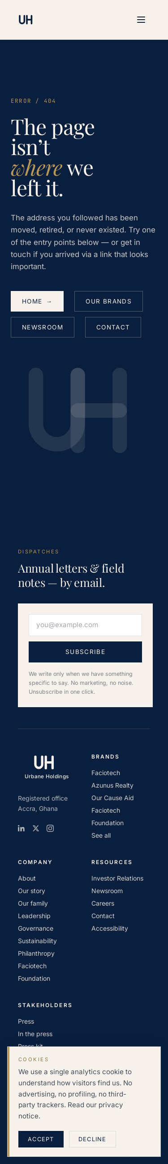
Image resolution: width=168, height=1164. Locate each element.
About (27, 878)
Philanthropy (36, 953)
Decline (92, 1139)
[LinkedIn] (21, 828)
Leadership (34, 915)
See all (101, 835)
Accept (41, 1139)
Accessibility (109, 928)
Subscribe (85, 651)
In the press (35, 1033)
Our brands (109, 301)
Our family (33, 903)
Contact (113, 327)
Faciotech (105, 772)
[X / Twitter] (35, 828)
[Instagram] (50, 828)
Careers (102, 903)
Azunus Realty (112, 785)
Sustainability (37, 941)
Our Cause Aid (112, 797)
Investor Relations (117, 878)
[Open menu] (141, 20)
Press (26, 1021)
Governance (35, 928)
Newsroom (42, 327)
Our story (31, 890)
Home (37, 301)
